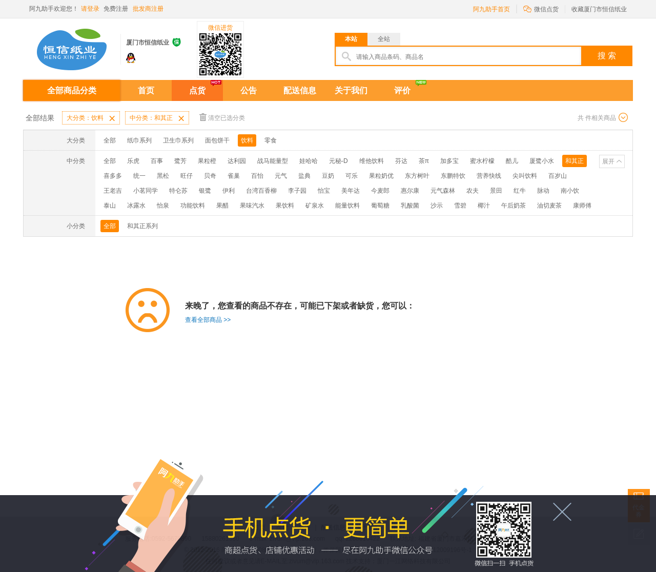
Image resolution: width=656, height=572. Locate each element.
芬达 (401, 161)
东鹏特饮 (453, 175)
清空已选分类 (222, 117)
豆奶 (328, 175)
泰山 (110, 205)
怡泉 (163, 205)
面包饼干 (217, 140)
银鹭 (205, 190)
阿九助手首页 (491, 9)
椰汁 (484, 205)
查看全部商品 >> (208, 319)
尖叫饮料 (524, 175)
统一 (139, 175)
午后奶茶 (513, 205)
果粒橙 (207, 161)
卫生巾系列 (178, 140)
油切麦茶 (549, 205)
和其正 (574, 161)
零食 (270, 140)
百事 (157, 161)
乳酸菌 (410, 205)
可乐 (351, 175)
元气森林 (442, 190)
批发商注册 (148, 8)
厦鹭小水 (541, 161)
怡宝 (324, 190)
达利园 (237, 161)
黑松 (163, 175)
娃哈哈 (308, 161)
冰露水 (136, 205)
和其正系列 (142, 226)
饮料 (247, 140)
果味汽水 (252, 205)
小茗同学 (145, 190)
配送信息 (299, 90)
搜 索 (607, 55)
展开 (608, 161)
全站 (384, 39)
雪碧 (460, 205)
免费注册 (116, 8)
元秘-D (338, 161)
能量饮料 (347, 205)
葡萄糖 (380, 205)
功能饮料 (192, 205)
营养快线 (489, 175)
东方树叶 (417, 175)
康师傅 (582, 205)
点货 (197, 90)
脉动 (543, 190)
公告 (248, 90)
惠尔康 (410, 190)
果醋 (222, 205)
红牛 (520, 190)
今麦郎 (380, 190)
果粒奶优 (381, 175)
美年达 (350, 190)
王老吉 (113, 190)
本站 (351, 39)
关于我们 (351, 90)
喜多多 (113, 175)
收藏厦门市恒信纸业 (599, 9)
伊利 (228, 190)
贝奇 (210, 175)
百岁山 (557, 175)
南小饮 (570, 190)
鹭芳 (180, 161)
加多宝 (449, 161)
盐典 (304, 175)
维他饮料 (371, 161)
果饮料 (285, 205)
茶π (424, 161)
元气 (281, 175)
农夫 (472, 190)
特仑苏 (178, 190)
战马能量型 (272, 161)
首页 (146, 90)
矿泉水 (314, 205)
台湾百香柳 (261, 190)
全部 (110, 140)
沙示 (436, 205)
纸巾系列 (139, 140)
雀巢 (234, 175)
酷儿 (512, 161)
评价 (402, 90)
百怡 (257, 175)
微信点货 (541, 8)
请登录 (90, 8)
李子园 (297, 190)
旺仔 (186, 175)
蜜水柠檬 (482, 161)
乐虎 (133, 161)
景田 (496, 190)
